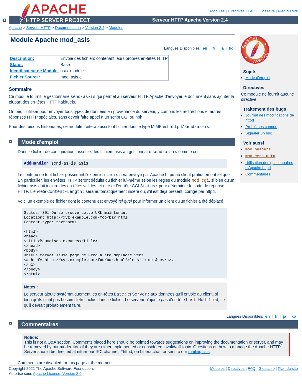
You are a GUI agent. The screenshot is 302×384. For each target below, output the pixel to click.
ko (231, 48)
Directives (236, 11)
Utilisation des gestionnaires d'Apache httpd (269, 165)
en (205, 48)
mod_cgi (200, 180)
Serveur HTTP (38, 27)
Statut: (16, 64)
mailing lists (198, 351)
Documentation (68, 27)
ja (222, 48)
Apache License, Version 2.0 (57, 373)
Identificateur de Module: (34, 70)
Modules (217, 11)
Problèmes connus (261, 126)
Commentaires (257, 174)
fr (213, 48)
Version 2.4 (94, 27)
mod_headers (258, 149)
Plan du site (288, 11)
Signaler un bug (258, 133)
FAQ (251, 11)
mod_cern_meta (260, 156)
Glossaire (267, 11)
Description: (22, 58)
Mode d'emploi (257, 78)
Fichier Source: (25, 77)
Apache (15, 27)
